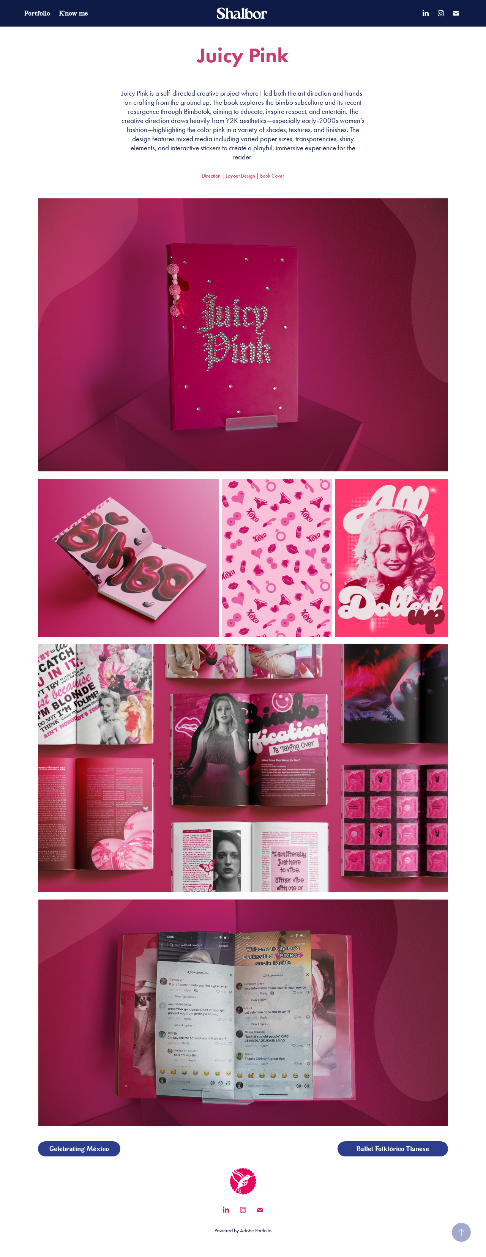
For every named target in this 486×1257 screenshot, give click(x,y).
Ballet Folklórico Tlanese (393, 1149)
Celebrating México (79, 1149)
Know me (73, 13)
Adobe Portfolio (255, 1230)
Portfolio (37, 13)
